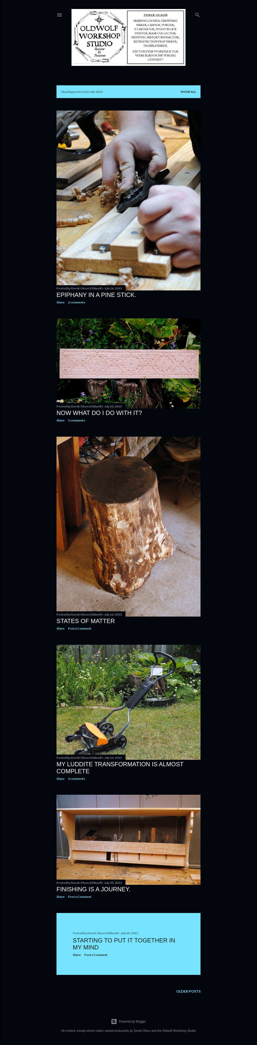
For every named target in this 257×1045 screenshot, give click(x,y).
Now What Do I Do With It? (99, 412)
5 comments (76, 420)
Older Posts (188, 991)
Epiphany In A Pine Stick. (96, 294)
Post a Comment (79, 628)
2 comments (76, 302)
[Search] (197, 14)
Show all (188, 92)
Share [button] (60, 302)
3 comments (76, 779)
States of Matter (85, 621)
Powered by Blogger (128, 1022)
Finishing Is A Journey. (93, 889)
